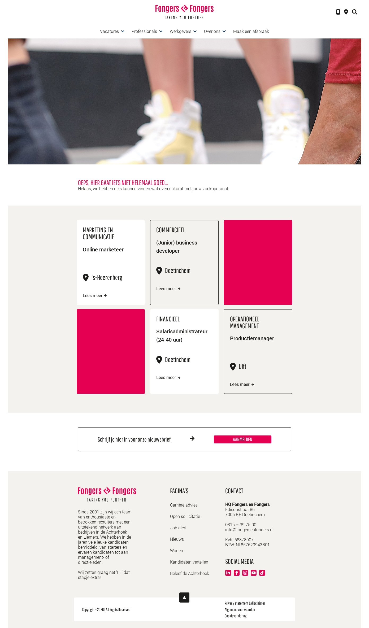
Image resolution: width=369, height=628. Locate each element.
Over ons (212, 31)
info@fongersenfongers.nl (249, 529)
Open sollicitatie (185, 516)
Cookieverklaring (235, 615)
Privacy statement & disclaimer (245, 603)
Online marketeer (103, 249)
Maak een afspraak (251, 31)
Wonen (176, 550)
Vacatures (109, 31)
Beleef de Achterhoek (189, 573)
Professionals (144, 31)
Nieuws (177, 539)
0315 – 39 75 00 (240, 524)
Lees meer (95, 296)
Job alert (178, 527)
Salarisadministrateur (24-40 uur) (181, 335)
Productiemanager (252, 338)
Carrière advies (184, 505)
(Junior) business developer (176, 246)
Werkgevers (180, 31)
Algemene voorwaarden (240, 609)
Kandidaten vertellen (189, 562)
